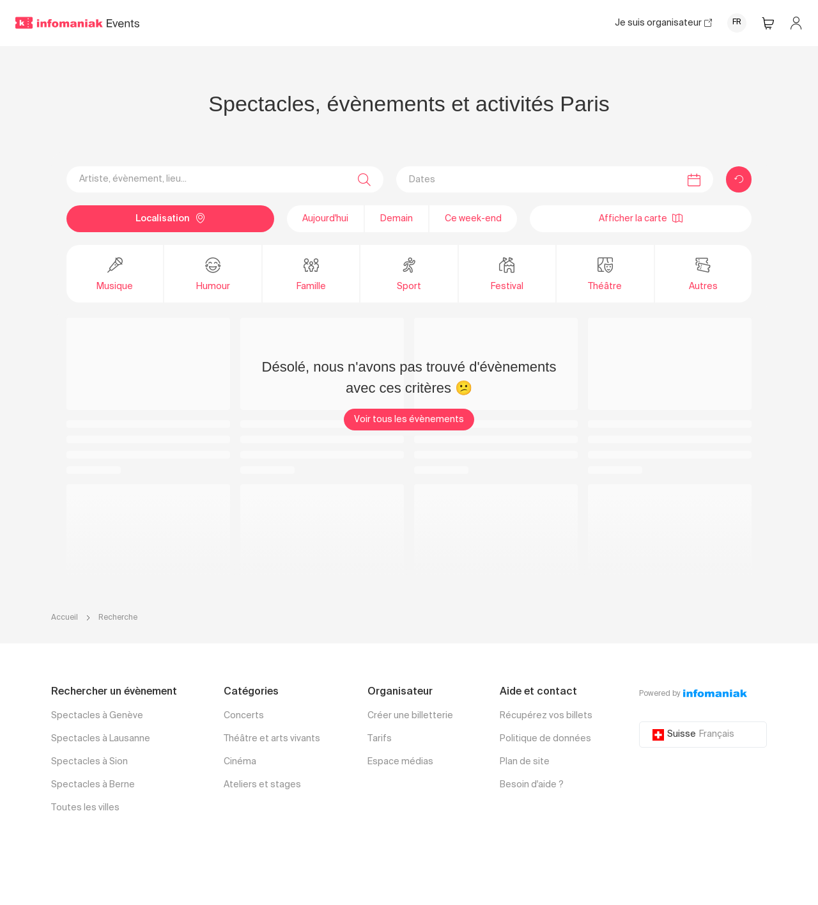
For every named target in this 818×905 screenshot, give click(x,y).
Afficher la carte (641, 218)
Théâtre (605, 273)
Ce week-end (473, 218)
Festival (507, 273)
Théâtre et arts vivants (272, 738)
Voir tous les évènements (409, 419)
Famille (311, 273)
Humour (213, 273)
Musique (114, 273)
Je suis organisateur (663, 23)
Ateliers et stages (262, 784)
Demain (396, 218)
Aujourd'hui (325, 218)
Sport (409, 273)
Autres (703, 273)
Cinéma (240, 761)
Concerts (244, 715)
